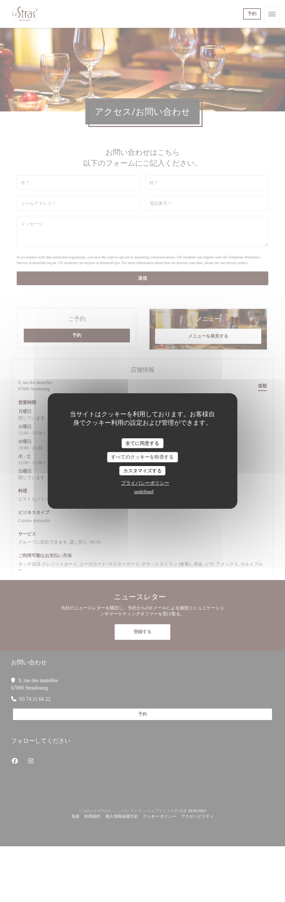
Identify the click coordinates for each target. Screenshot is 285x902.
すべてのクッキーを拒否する (142, 457)
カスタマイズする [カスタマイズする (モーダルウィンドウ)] (142, 470)
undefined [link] (144, 491)
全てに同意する (142, 443)
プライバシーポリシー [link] (145, 483)
